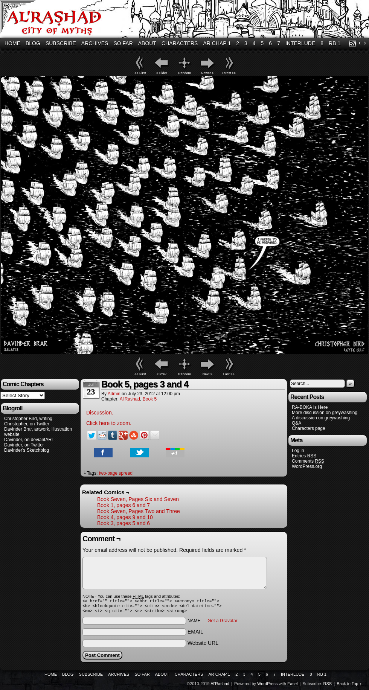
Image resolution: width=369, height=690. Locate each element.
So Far (123, 43)
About (147, 43)
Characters (180, 43)
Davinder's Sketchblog (26, 450)
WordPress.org (307, 466)
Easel (292, 686)
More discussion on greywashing (324, 412)
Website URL (203, 645)
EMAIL (195, 634)
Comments (308, 461)
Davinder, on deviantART (29, 439)
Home (12, 43)
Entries (304, 456)
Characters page (308, 428)
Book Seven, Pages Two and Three (138, 511)
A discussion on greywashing (321, 417)
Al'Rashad (130, 399)
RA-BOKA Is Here (310, 407)
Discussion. (99, 413)
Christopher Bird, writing (28, 418)
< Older (161, 73)
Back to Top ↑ (349, 686)
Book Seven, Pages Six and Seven (138, 499)
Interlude (300, 43)
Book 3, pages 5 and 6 (123, 523)
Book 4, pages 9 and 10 (125, 517)
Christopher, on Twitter (26, 423)
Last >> (229, 374)
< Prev (161, 374)
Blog (33, 43)
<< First (140, 73)
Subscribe (61, 43)
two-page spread (116, 473)
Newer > (207, 73)
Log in (298, 450)
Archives (94, 43)
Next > (207, 374)
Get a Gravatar (222, 623)
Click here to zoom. (108, 423)
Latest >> (229, 73)
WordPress (267, 686)
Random (184, 73)
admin (114, 393)
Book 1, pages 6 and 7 (123, 505)
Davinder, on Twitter (24, 445)
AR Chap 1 (217, 43)
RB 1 (334, 43)
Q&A (296, 423)
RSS (352, 43)
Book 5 (150, 399)
